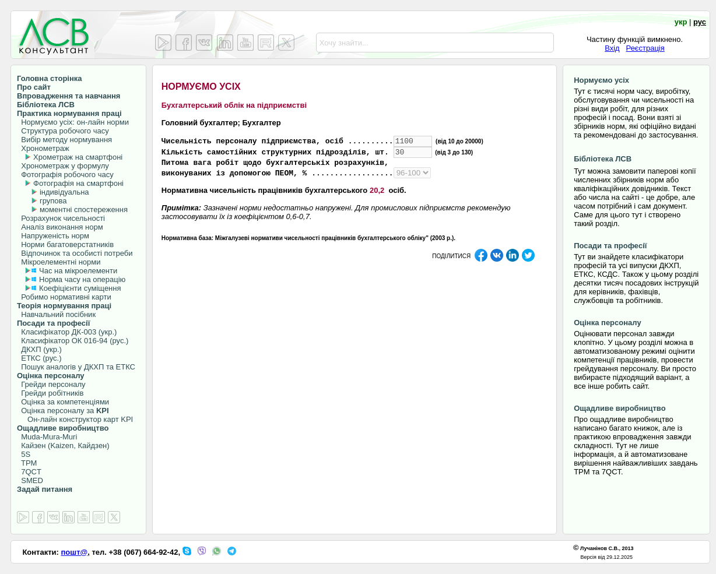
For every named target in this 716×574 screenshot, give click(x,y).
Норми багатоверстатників (65, 244)
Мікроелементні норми (59, 262)
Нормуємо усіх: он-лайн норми (73, 122)
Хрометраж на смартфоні (77, 157)
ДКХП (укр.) (39, 349)
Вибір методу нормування (64, 139)
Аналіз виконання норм (60, 227)
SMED (30, 480)
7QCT (29, 471)
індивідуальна (64, 192)
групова (53, 200)
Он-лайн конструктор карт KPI (75, 419)
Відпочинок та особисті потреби (74, 253)
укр (681, 21)
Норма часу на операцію (81, 279)
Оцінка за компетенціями (63, 401)
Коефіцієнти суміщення (79, 288)
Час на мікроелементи (78, 270)
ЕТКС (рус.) (39, 358)
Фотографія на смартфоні (78, 183)
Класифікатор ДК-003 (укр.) (67, 332)
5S (23, 454)
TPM (27, 463)
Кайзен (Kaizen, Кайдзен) (63, 445)
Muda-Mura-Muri (47, 436)
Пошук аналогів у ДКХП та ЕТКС (76, 366)
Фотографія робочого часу (65, 174)
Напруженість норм (53, 235)
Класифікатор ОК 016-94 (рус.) (72, 340)
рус (699, 21)
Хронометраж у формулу (63, 165)
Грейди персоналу (51, 384)
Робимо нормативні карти (64, 297)
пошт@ (74, 552)
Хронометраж (43, 148)
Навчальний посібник (56, 314)
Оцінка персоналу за (63, 410)
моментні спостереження (84, 209)
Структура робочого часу (63, 130)
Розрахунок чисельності (61, 218)
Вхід (612, 48)
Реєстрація (645, 48)
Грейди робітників (50, 393)
